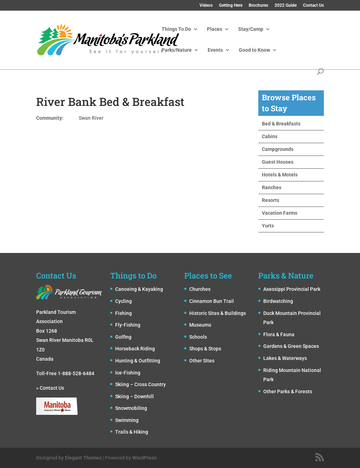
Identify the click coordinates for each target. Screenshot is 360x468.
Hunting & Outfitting (137, 360)
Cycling (123, 301)
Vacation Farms (279, 213)
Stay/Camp (250, 29)
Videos (206, 5)
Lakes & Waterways (285, 358)
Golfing (123, 337)
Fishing (123, 313)
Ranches (271, 187)
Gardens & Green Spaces (291, 346)
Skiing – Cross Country (140, 384)
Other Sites (201, 360)
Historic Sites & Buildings (217, 313)
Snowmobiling (131, 408)
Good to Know (254, 50)
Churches (199, 289)
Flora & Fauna (278, 334)
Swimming (127, 420)
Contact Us (313, 5)
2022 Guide (286, 5)
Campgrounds (277, 149)
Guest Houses (277, 162)
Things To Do (176, 29)
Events (215, 50)
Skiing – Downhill (134, 396)
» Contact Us (50, 388)
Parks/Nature (177, 50)
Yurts (268, 226)
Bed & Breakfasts (281, 123)
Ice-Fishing (127, 373)
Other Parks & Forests (287, 391)
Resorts (270, 200)
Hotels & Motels (280, 174)
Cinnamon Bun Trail (211, 301)
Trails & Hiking (131, 432)
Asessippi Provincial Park (291, 289)
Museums (200, 325)
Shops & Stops (205, 348)
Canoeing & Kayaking (139, 289)
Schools (198, 337)
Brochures (258, 5)
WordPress (144, 458)
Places (214, 29)
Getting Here (230, 5)
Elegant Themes (83, 458)
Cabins (269, 136)
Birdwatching (278, 301)
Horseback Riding (135, 348)
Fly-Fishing (127, 325)
